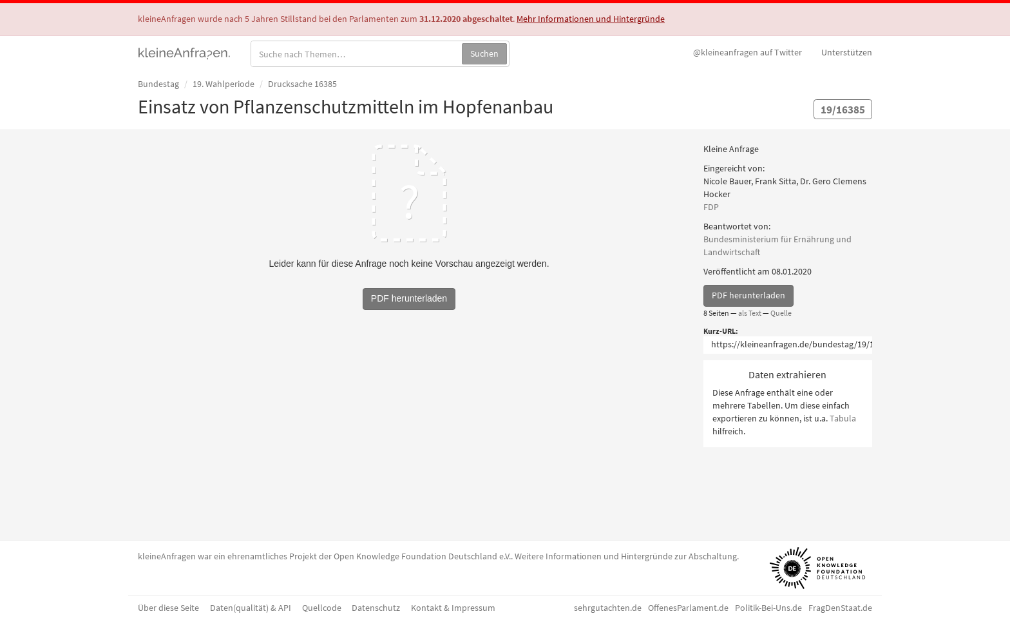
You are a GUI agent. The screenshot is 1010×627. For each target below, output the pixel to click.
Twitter (747, 52)
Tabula (843, 418)
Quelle (781, 313)
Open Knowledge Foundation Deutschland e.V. (422, 556)
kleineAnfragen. (184, 52)
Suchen (484, 53)
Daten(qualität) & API (250, 607)
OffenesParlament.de (688, 607)
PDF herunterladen (748, 295)
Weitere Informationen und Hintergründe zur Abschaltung (626, 556)
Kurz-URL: (720, 331)
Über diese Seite (168, 607)
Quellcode (321, 607)
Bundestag (158, 84)
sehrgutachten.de (608, 607)
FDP (711, 207)
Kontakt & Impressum (453, 607)
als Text (749, 313)
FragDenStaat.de (840, 607)
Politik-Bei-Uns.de (768, 607)
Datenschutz (376, 607)
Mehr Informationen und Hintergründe (591, 18)
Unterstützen (846, 52)
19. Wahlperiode (223, 84)
